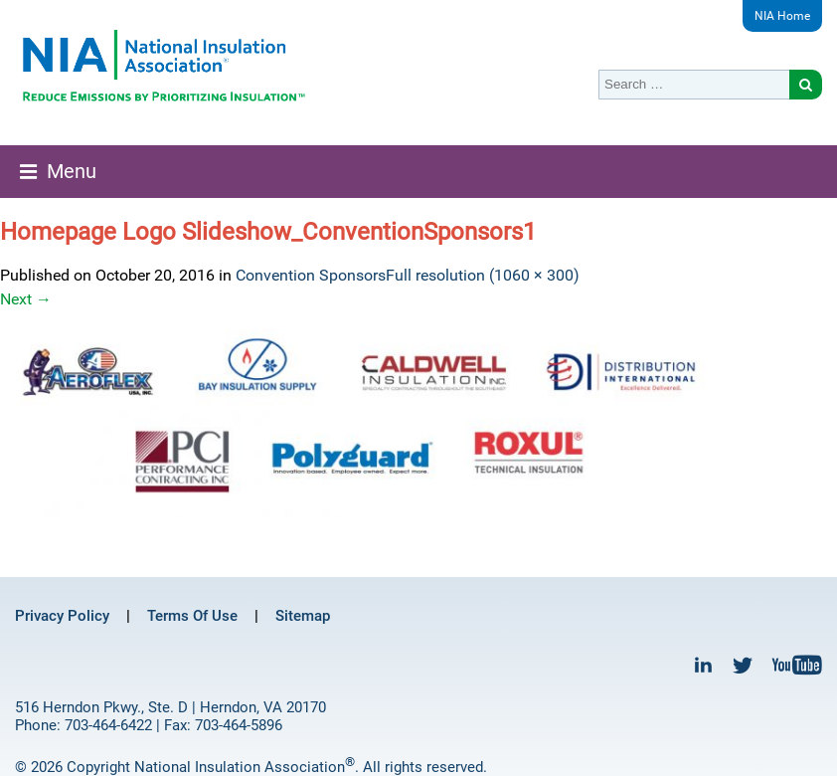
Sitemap (302, 616)
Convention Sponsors (311, 275)
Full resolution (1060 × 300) (483, 275)
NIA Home (782, 16)
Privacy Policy (62, 616)
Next (26, 299)
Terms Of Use (192, 616)
